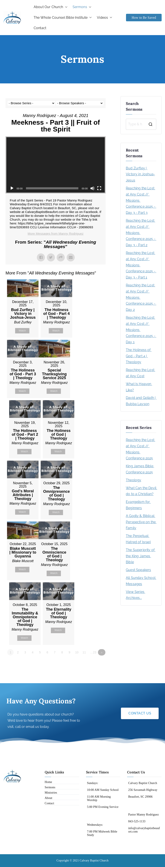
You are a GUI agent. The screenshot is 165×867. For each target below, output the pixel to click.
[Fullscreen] (99, 188)
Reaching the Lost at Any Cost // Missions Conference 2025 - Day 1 (141, 330)
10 (77, 652)
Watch (22, 330)
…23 (93, 652)
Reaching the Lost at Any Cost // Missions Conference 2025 (140, 449)
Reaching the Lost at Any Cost (140, 373)
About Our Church (50, 7)
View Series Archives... (135, 595)
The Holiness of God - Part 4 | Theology (139, 356)
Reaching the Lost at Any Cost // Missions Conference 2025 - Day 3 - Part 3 (141, 200)
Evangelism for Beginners (138, 505)
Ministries (51, 792)
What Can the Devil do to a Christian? (141, 491)
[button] (65, 7)
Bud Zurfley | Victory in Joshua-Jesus (140, 174)
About (48, 798)
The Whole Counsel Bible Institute (63, 17)
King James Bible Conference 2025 (140, 469)
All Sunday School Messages (141, 581)
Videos (104, 17)
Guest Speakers (138, 570)
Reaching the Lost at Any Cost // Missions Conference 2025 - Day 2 (141, 297)
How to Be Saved (144, 17)
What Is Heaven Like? (139, 387)
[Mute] (92, 188)
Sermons (82, 7)
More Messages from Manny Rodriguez (56, 233)
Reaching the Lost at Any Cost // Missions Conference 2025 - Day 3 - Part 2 (141, 233)
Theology (133, 480)
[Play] (12, 188)
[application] (55, 165)
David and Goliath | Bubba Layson (141, 401)
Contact (40, 28)
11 (84, 652)
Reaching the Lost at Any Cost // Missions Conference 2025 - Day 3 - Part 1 (141, 265)
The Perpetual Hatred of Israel (138, 539)
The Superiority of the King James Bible (140, 556)
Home (48, 782)
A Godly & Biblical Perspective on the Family (141, 522)
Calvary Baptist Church (94, 860)
